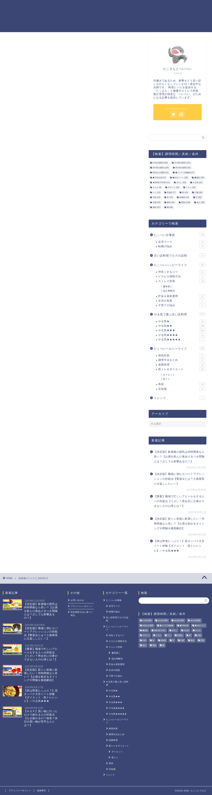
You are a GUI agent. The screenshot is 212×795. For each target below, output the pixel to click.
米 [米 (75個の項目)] (170, 197)
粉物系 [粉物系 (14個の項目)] (184, 197)
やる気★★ (181, 326)
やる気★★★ (181, 330)
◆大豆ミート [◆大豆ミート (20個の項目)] (180, 178)
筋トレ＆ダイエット (150, 6)
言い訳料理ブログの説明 (179, 255)
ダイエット (169, 374)
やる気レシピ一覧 (93, 6)
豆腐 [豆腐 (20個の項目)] (156, 202)
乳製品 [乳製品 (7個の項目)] (171, 192)
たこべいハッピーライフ (179, 265)
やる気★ (181, 321)
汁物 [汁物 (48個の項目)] (198, 192)
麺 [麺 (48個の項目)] (170, 207)
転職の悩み (181, 246)
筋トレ (166, 379)
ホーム (70, 6)
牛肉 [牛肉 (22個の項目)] (156, 197)
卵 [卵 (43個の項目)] (185, 192)
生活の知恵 (181, 301)
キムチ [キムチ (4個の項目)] (157, 188)
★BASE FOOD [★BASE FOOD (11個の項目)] (161, 182)
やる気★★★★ (181, 335)
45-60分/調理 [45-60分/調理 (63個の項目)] (183, 168)
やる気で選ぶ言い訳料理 (179, 314)
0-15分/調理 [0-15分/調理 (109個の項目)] (160, 163)
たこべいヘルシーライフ (179, 348)
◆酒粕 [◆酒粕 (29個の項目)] (199, 178)
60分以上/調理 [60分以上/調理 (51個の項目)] (161, 173)
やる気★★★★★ (181, 340)
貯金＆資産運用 (120, 6)
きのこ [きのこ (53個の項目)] (181, 182)
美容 (181, 384)
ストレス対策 (178, 6)
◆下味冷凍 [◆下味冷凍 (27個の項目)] (159, 178)
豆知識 (181, 389)
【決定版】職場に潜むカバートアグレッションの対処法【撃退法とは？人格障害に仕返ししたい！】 (179, 479)
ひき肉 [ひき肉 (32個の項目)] (197, 182)
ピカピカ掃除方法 (181, 276)
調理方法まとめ (181, 360)
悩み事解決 (169, 290)
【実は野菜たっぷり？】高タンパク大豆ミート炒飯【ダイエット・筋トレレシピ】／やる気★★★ (179, 546)
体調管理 (181, 365)
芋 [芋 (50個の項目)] (199, 197)
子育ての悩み (181, 305)
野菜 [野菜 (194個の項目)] (185, 202)
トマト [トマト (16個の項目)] (190, 188)
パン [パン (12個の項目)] (156, 192)
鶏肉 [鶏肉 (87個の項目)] (156, 207)
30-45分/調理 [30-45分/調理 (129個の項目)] (161, 168)
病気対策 (181, 355)
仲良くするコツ (181, 272)
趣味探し (168, 286)
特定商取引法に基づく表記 (82, 613)
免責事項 (41, 790)
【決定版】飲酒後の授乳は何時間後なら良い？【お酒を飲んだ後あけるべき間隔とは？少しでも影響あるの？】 (179, 456)
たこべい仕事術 (179, 235)
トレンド (179, 398)
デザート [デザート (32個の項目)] (173, 188)
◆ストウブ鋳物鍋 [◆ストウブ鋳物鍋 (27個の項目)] (184, 173)
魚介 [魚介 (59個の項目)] (200, 202)
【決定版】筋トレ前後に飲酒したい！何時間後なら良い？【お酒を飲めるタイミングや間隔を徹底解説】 (179, 523)
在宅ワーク (181, 242)
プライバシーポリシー (82, 606)
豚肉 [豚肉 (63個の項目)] (171, 202)
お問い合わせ (77, 600)
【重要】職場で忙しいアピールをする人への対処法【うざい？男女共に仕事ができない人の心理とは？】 (179, 501)
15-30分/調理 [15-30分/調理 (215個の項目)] (182, 163)
